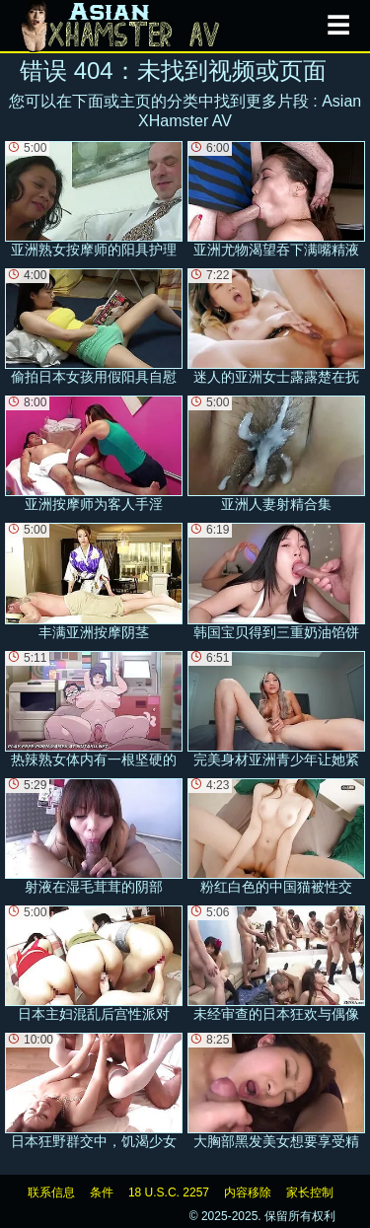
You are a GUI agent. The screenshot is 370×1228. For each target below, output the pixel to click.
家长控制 (309, 1192)
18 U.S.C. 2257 (168, 1192)
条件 (101, 1192)
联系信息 (51, 1192)
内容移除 (247, 1192)
